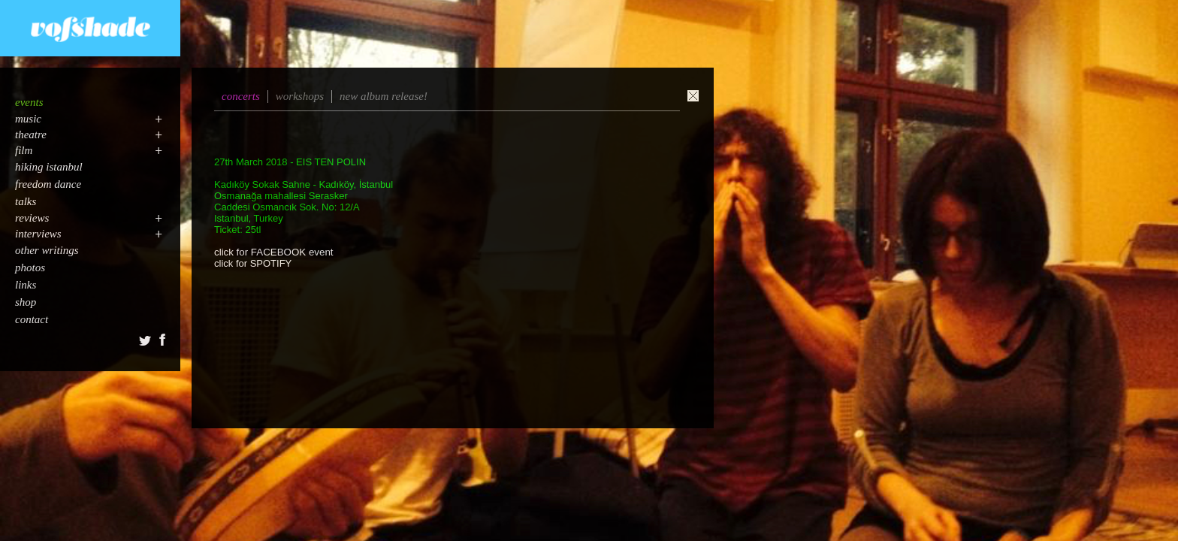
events (29, 102)
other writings (47, 250)
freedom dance (48, 184)
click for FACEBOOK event (274, 252)
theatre (31, 134)
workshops (300, 96)
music (28, 119)
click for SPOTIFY (252, 263)
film (23, 150)
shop (25, 302)
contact (31, 319)
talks (25, 201)
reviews (32, 218)
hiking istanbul (49, 167)
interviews (38, 234)
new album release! (383, 96)
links (25, 285)
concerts (241, 96)
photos (30, 267)
